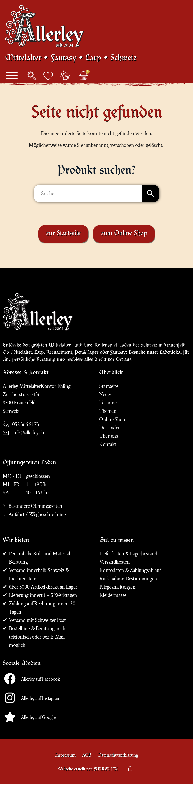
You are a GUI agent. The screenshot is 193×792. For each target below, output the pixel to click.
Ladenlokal (171, 361)
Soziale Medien (22, 672)
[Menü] (12, 81)
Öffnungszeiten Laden (29, 471)
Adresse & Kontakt (26, 381)
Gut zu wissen (116, 549)
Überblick (111, 381)
